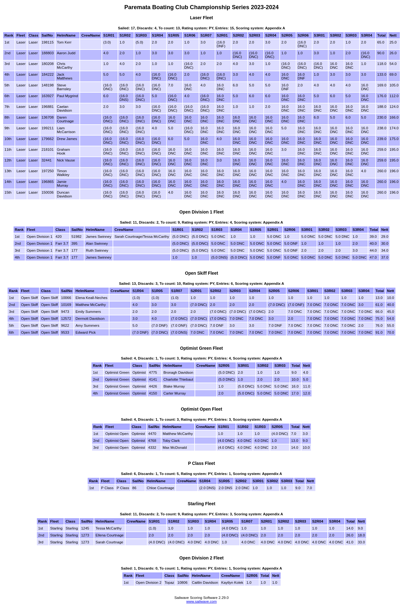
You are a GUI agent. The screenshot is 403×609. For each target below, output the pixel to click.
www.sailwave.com (201, 601)
